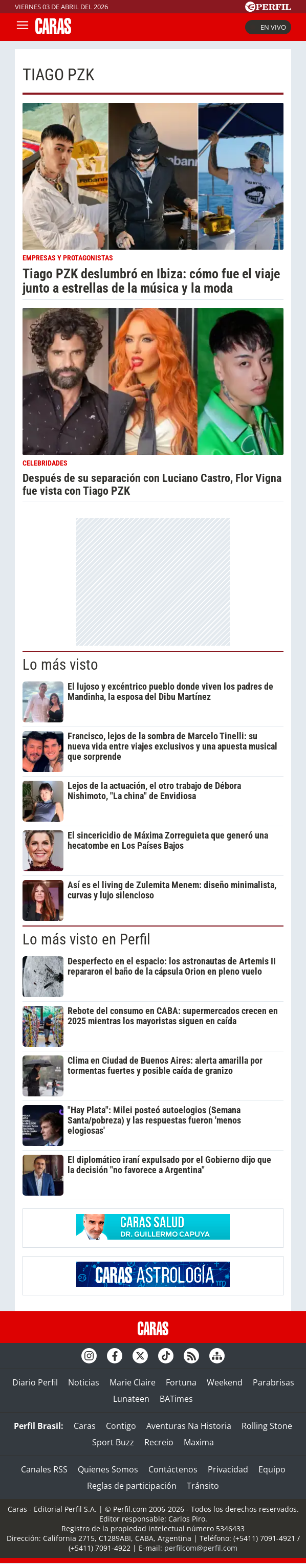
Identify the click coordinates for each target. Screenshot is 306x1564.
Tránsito (203, 1485)
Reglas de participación (132, 1485)
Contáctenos (173, 1469)
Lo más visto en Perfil (86, 939)
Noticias (83, 1382)
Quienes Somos (108, 1469)
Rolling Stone (267, 1425)
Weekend (225, 1382)
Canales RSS (44, 1469)
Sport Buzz (113, 1442)
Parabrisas (273, 1382)
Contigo (121, 1425)
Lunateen (131, 1398)
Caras (85, 1425)
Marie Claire (133, 1382)
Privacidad (228, 1469)
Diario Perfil (35, 1382)
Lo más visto (60, 664)
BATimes (176, 1398)
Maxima (199, 1442)
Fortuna (181, 1382)
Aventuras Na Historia (188, 1425)
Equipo (272, 1469)
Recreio (158, 1442)
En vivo (268, 27)
